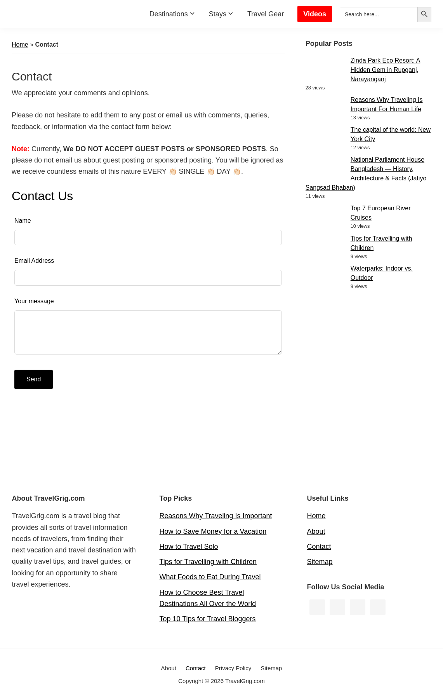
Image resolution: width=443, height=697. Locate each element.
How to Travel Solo (189, 546)
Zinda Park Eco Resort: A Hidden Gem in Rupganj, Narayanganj (385, 69)
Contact (319, 546)
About (316, 531)
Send (33, 379)
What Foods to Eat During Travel (210, 577)
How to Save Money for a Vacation (213, 531)
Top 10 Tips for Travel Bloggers (208, 619)
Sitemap (320, 562)
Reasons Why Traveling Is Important (216, 516)
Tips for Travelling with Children (208, 562)
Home (20, 44)
